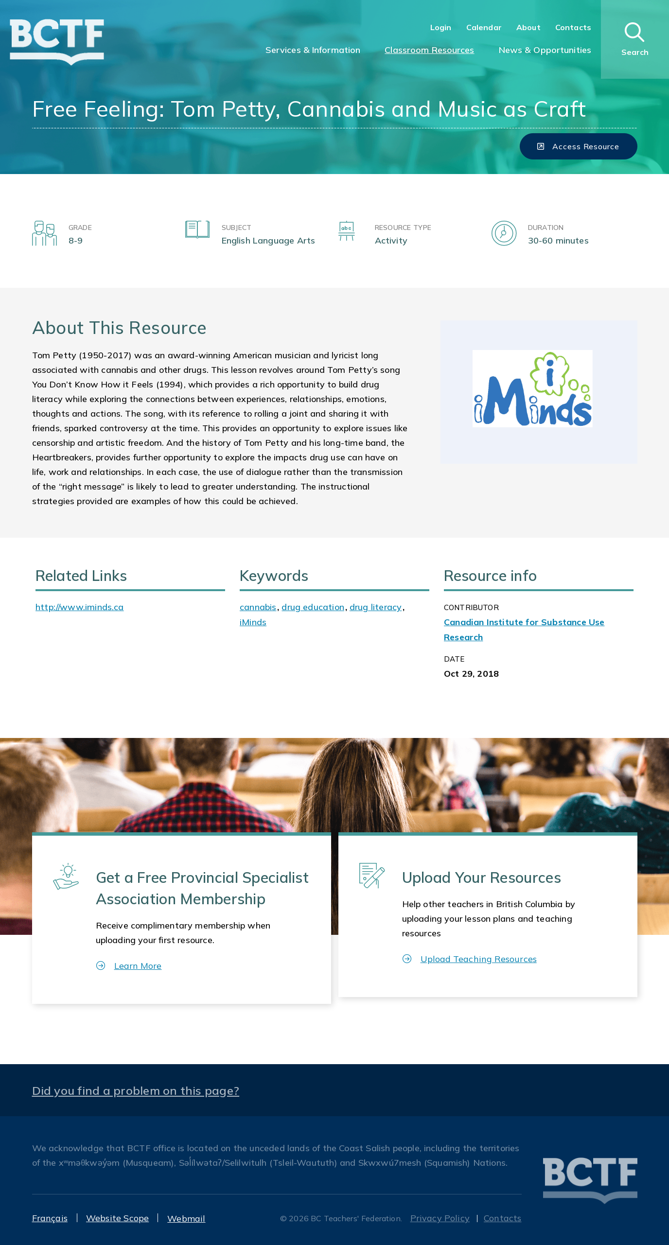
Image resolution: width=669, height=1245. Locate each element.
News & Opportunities (545, 49)
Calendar (484, 27)
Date (454, 659)
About (528, 27)
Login (441, 27)
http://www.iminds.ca (79, 607)
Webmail (186, 1218)
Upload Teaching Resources (470, 958)
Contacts (573, 27)
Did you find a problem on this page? (136, 1090)
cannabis (258, 607)
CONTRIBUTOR (471, 607)
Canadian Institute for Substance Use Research (524, 629)
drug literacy (376, 607)
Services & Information (313, 49)
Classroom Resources (429, 49)
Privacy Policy (440, 1218)
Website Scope (117, 1218)
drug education (313, 607)
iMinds (253, 622)
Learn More (129, 965)
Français (50, 1218)
